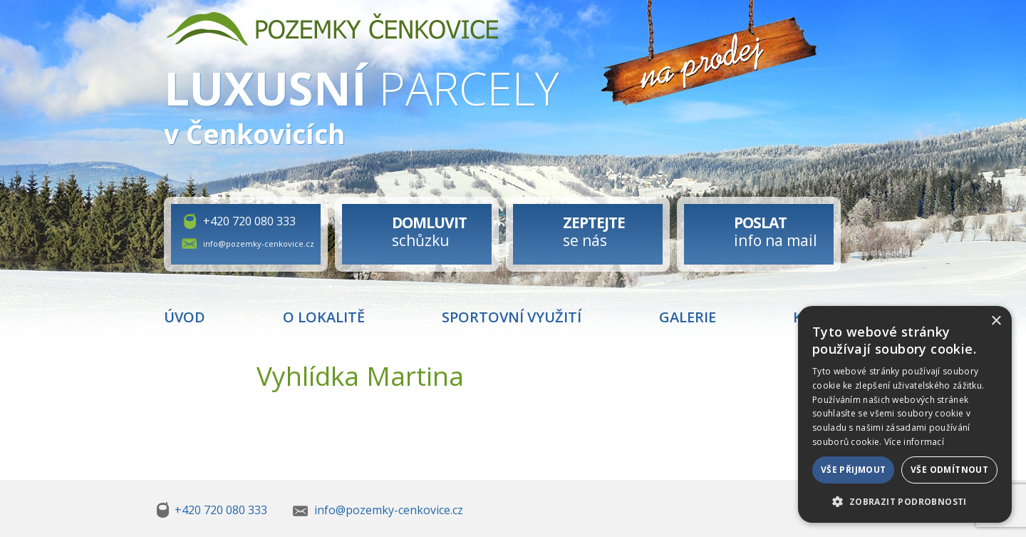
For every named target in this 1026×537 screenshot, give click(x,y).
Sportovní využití (511, 317)
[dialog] (905, 414)
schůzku (429, 231)
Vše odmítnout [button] (949, 470)
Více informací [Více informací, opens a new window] (914, 442)
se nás (594, 231)
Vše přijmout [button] (853, 470)
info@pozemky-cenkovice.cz (258, 243)
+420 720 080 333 (249, 221)
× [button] (995, 321)
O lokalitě (324, 317)
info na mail (775, 231)
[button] (905, 500)
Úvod (184, 317)
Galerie (687, 317)
